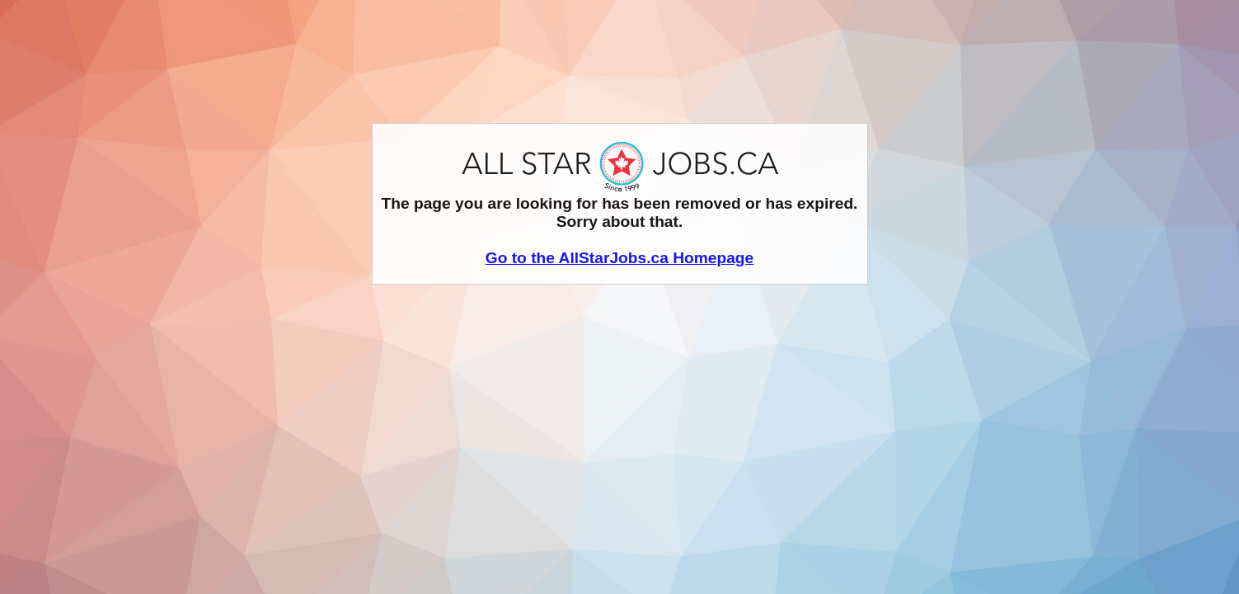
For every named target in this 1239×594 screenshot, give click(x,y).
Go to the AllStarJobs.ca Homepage (620, 257)
